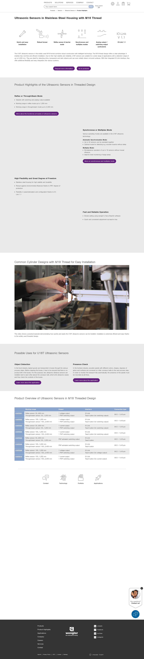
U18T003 (19, 548)
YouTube (98, 633)
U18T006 (19, 567)
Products (48, 2)
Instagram (98, 637)
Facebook (98, 629)
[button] (112, 4)
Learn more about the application (27, 442)
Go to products (83, 68)
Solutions (59, 2)
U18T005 (19, 560)
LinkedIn (98, 626)
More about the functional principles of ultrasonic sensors (36, 114)
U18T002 (19, 542)
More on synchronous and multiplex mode (99, 175)
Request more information (64, 68)
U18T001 (19, 536)
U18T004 (19, 554)
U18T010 (19, 579)
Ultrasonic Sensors (70, 10)
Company (80, 2)
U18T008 (19, 573)
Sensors (60, 10)
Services (69, 2)
